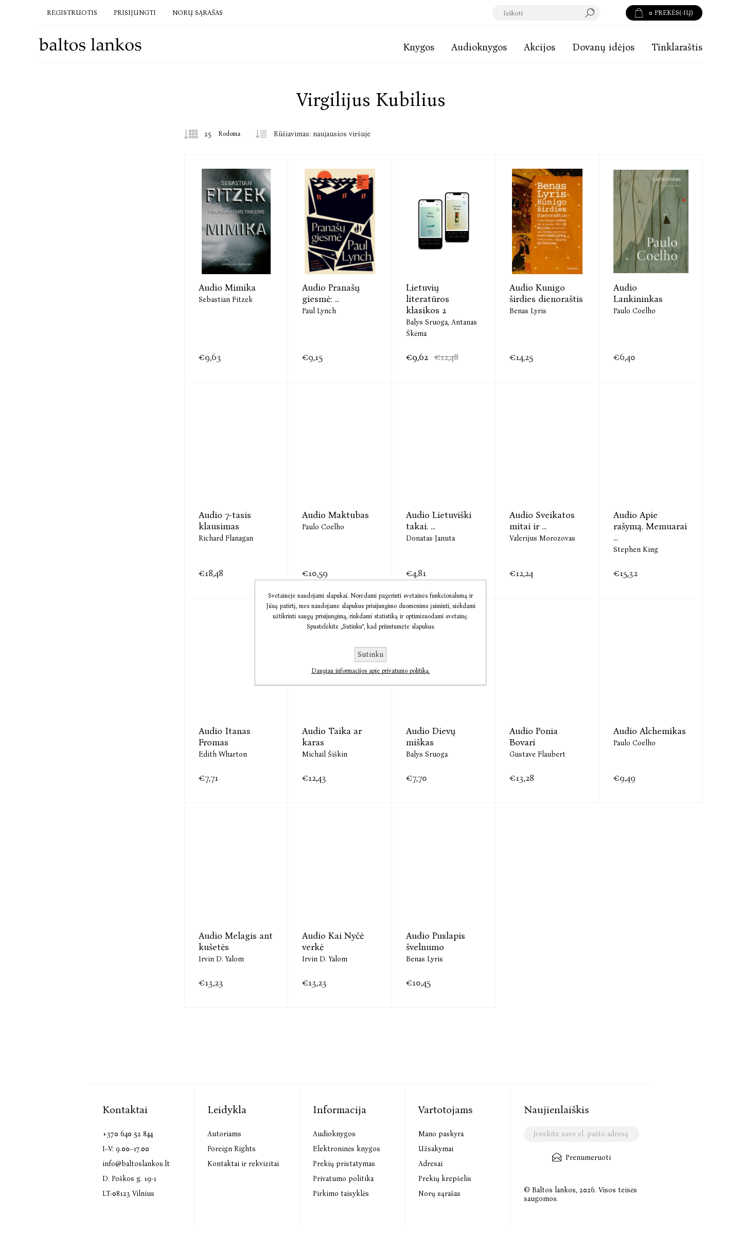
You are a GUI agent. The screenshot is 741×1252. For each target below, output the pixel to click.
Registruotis (72, 12)
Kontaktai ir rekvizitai (243, 1163)
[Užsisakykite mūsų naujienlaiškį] (581, 1134)
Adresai (430, 1163)
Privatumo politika (343, 1178)
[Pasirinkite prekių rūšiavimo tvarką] (326, 134)
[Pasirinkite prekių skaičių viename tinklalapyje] (200, 134)
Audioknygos (334, 1134)
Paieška (613, 13)
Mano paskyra (441, 1134)
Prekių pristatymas (344, 1163)
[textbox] (546, 13)
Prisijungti (135, 12)
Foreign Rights (231, 1148)
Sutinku (370, 654)
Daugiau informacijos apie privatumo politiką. (370, 670)
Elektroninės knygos (346, 1148)
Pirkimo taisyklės (341, 1193)
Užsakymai (435, 1148)
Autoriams (224, 1134)
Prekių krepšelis (444, 1178)
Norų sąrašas (439, 1193)
